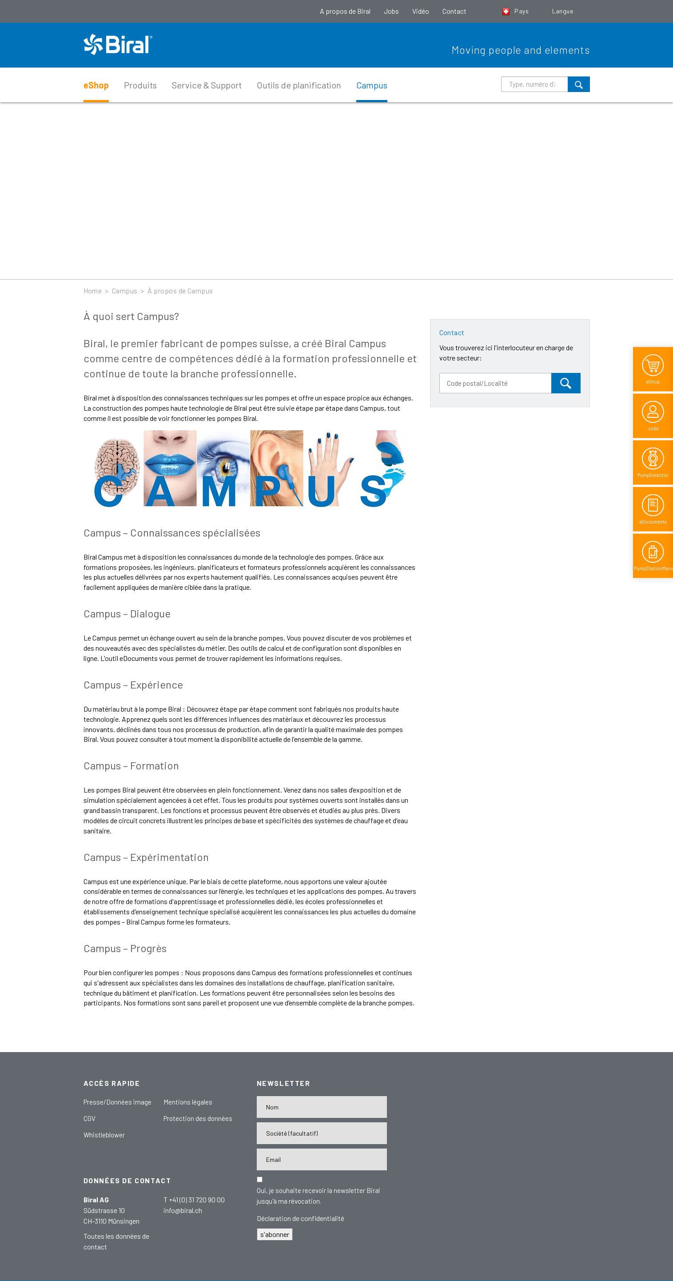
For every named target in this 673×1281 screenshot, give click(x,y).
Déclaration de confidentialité (300, 1218)
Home (93, 290)
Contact (454, 11)
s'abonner (274, 1234)
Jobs (391, 11)
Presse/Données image (117, 1102)
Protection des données (197, 1118)
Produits (140, 85)
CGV (90, 1118)
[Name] (322, 1107)
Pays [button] (516, 11)
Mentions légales (187, 1102)
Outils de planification (299, 85)
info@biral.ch (182, 1210)
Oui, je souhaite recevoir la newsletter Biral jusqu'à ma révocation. (318, 1195)
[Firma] (322, 1133)
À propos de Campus (180, 290)
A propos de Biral (345, 11)
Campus (371, 85)
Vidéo (420, 11)
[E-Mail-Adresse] (322, 1159)
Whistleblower (104, 1135)
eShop (96, 85)
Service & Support (207, 85)
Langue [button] (563, 11)
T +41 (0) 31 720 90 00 (194, 1199)
